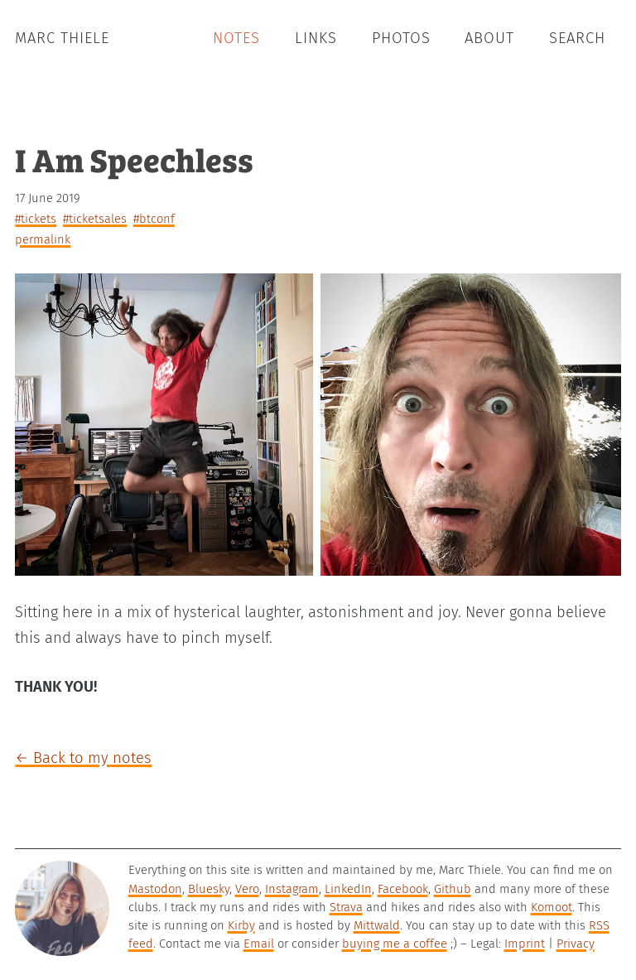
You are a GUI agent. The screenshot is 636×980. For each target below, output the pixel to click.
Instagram (292, 888)
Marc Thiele (62, 38)
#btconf (154, 218)
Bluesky (208, 888)
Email (258, 943)
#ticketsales (95, 218)
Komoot (551, 907)
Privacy (575, 943)
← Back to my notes (83, 758)
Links (316, 38)
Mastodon (155, 888)
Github (452, 888)
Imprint (524, 943)
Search (577, 38)
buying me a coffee (394, 943)
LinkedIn (348, 888)
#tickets (35, 218)
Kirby (241, 925)
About (489, 38)
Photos (401, 38)
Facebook (403, 888)
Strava (346, 907)
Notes (236, 38)
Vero (247, 888)
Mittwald (377, 925)
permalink (42, 239)
